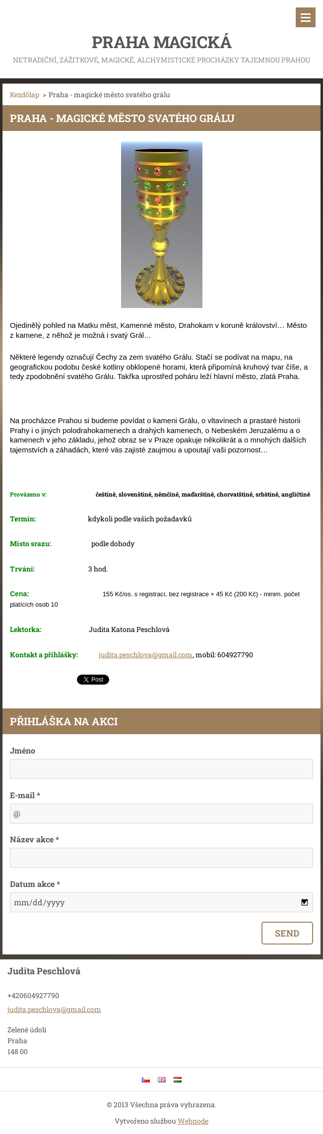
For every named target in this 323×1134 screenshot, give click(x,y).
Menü (306, 17)
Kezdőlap (24, 94)
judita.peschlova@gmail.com (146, 654)
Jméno (22, 750)
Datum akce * (35, 884)
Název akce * (34, 839)
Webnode (193, 1121)
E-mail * (25, 795)
